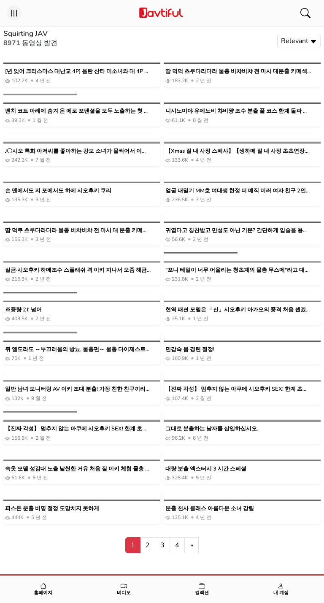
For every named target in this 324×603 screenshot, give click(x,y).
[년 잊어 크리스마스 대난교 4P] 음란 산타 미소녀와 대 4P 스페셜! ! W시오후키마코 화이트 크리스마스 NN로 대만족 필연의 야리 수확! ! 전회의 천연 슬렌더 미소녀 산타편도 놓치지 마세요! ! (78, 72)
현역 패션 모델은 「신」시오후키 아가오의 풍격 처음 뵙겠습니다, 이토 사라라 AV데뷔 (235, 310)
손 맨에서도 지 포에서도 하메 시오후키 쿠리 (58, 191)
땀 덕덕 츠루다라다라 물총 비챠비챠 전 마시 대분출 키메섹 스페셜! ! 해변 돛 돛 (236, 72)
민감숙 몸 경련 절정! (189, 349)
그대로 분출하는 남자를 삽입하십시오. (211, 429)
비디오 (124, 589)
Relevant (299, 41)
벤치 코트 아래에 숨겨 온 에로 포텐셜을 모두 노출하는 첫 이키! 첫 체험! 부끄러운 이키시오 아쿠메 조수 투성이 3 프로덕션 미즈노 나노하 (77, 111)
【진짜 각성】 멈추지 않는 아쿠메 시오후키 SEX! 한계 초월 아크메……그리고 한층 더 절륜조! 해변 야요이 (236, 389)
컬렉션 (202, 589)
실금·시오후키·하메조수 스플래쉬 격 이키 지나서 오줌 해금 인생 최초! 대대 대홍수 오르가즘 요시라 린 (76, 270)
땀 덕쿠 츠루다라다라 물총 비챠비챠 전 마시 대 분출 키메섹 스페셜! (76, 231)
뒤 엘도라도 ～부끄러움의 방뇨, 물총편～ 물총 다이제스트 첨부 (75, 350)
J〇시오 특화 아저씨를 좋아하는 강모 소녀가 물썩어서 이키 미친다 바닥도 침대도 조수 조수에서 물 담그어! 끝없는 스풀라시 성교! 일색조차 (76, 151)
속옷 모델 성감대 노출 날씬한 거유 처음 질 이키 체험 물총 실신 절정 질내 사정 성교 (78, 469)
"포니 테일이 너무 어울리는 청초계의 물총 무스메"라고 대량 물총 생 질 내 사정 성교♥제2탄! (237, 270)
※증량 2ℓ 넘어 (23, 310)
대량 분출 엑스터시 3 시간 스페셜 (205, 469)
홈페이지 (43, 589)
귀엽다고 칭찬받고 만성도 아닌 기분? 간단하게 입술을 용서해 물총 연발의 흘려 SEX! (236, 231)
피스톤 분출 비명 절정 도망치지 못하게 (52, 508)
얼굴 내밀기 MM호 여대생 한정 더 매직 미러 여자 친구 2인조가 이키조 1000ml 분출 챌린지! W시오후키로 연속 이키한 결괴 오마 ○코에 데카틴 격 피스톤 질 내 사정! (238, 191)
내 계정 (281, 589)
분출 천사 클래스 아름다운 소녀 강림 (209, 508)
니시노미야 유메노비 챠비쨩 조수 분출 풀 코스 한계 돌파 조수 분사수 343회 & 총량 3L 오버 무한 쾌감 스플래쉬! (236, 111)
